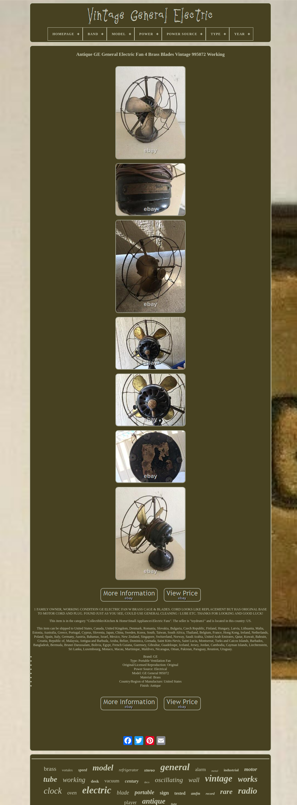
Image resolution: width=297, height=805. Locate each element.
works (247, 779)
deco (146, 782)
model (103, 767)
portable (144, 792)
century (132, 781)
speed (82, 770)
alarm (200, 769)
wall (194, 780)
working (74, 779)
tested (180, 793)
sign (164, 793)
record (210, 794)
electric (96, 790)
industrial (231, 770)
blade (123, 793)
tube (50, 779)
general (175, 767)
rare (226, 792)
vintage (218, 778)
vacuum (112, 780)
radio (247, 791)
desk (95, 781)
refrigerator (129, 770)
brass (50, 768)
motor (250, 769)
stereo (149, 770)
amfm (195, 793)
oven (72, 793)
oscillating (169, 779)
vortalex (67, 770)
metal (214, 770)
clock (53, 791)
